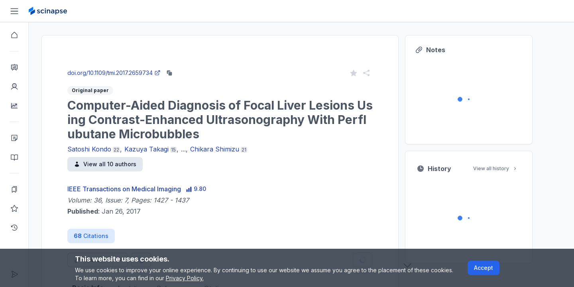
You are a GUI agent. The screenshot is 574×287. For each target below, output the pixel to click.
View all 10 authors (119, 164)
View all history (510, 168)
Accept (483, 267)
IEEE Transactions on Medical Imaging (138, 189)
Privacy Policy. (185, 278)
